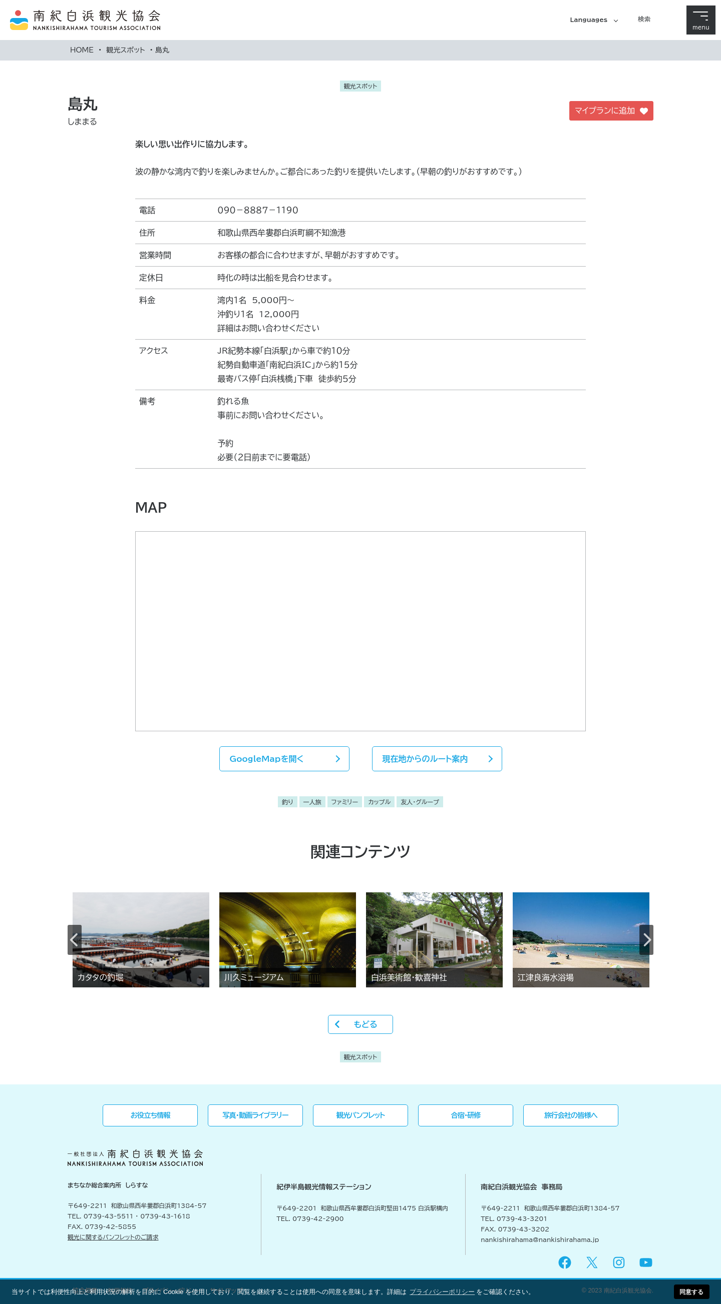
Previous (75, 940)
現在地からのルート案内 (425, 759)
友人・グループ (420, 802)
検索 (644, 19)
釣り (287, 802)
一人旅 (312, 802)
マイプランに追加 (611, 111)
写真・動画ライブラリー (255, 1115)
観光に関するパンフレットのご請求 (113, 1237)
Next (646, 940)
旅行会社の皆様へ (570, 1115)
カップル (379, 802)
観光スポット (125, 50)
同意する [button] (691, 1291)
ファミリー (344, 802)
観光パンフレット (360, 1115)
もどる (365, 1024)
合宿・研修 (466, 1115)
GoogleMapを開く (267, 759)
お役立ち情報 (150, 1115)
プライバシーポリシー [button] (442, 1291)
